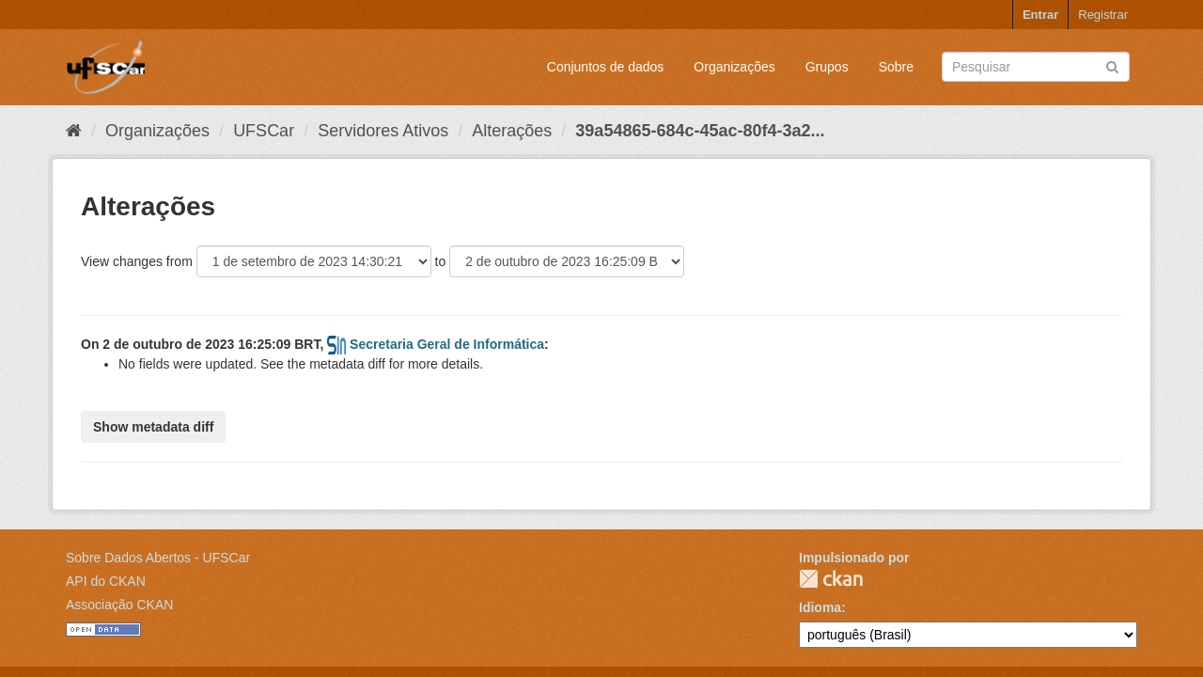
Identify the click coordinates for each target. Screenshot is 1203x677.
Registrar (1103, 15)
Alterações (512, 130)
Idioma (820, 607)
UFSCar (263, 130)
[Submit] (1112, 65)
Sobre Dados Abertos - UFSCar (158, 557)
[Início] (74, 130)
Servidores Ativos (383, 130)
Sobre (896, 66)
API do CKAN (106, 581)
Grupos (827, 66)
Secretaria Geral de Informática (447, 344)
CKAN (831, 579)
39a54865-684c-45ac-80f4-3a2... (699, 130)
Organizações (734, 66)
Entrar (1040, 15)
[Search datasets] (1036, 67)
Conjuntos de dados (605, 66)
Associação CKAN (119, 604)
